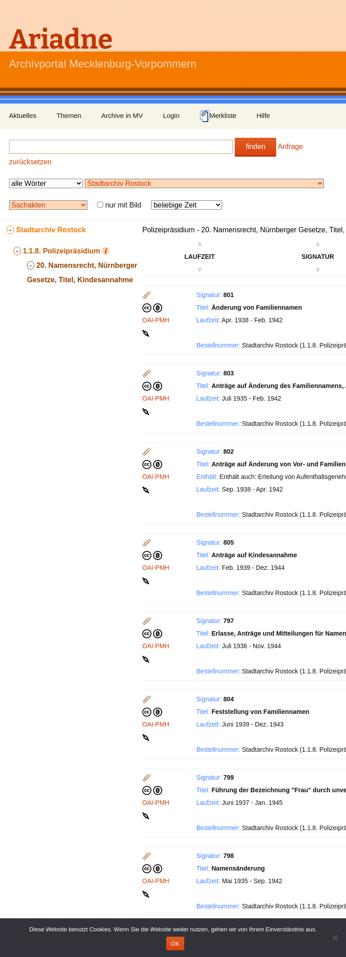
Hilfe (263, 115)
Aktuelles (22, 115)
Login (171, 115)
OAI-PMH (155, 320)
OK (175, 943)
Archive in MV (122, 115)
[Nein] (334, 937)
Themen (68, 115)
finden (255, 146)
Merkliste (218, 116)
